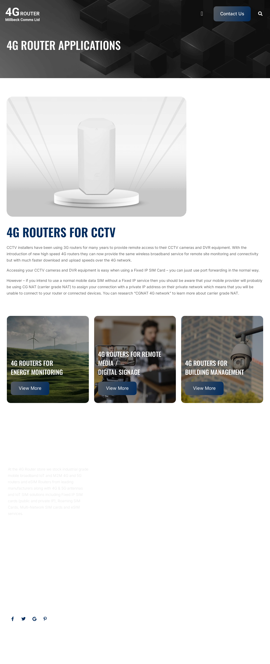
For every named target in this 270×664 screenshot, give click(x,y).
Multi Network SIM (238, 640)
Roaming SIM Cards (203, 640)
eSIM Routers (130, 640)
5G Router (174, 640)
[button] (201, 14)
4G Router (154, 640)
